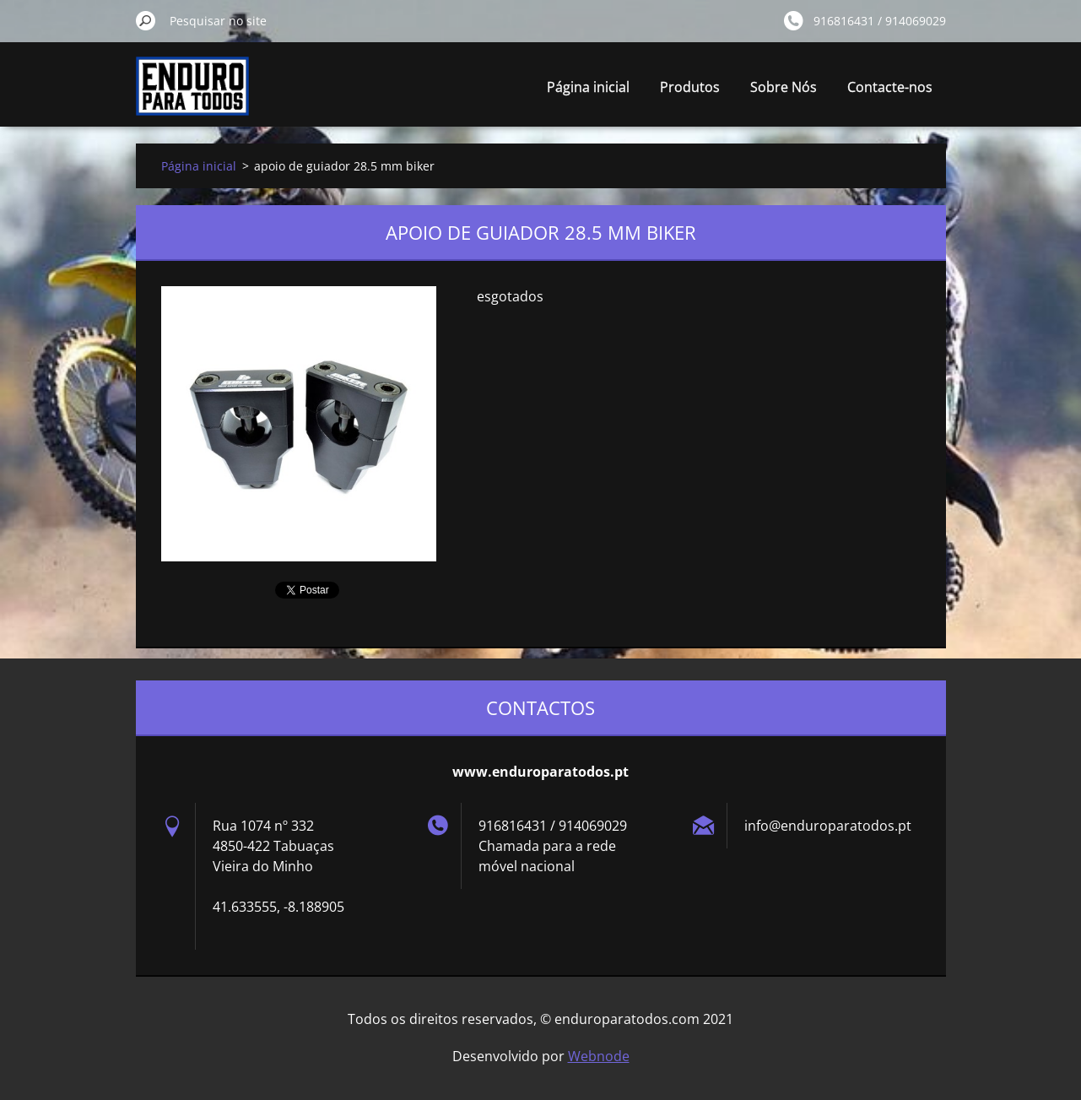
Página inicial (588, 87)
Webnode (599, 1056)
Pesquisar (146, 20)
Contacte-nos (889, 87)
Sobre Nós (783, 87)
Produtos (690, 87)
